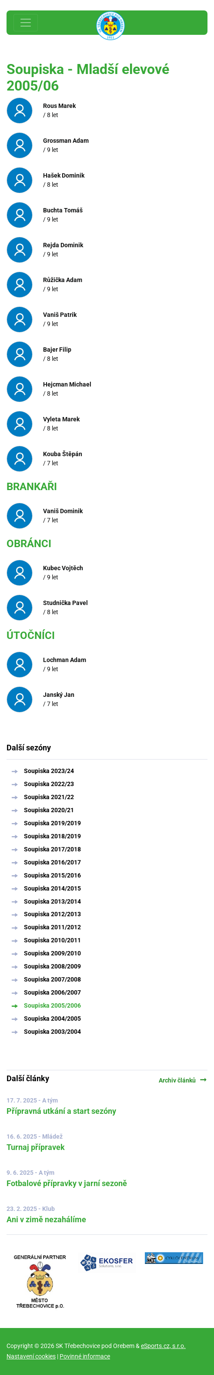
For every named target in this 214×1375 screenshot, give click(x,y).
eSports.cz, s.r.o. (163, 1345)
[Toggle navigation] (25, 22)
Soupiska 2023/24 (49, 770)
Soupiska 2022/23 (49, 783)
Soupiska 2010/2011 (52, 940)
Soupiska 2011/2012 (52, 927)
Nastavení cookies (31, 1356)
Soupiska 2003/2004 (52, 1031)
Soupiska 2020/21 (49, 810)
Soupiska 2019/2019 (52, 823)
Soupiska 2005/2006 (52, 1005)
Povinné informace (85, 1356)
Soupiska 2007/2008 (52, 979)
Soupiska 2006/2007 (52, 992)
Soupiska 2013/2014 (52, 901)
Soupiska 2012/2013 (52, 914)
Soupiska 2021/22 (49, 796)
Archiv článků (183, 1080)
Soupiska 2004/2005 (52, 1018)
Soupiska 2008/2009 (52, 966)
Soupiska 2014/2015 (52, 888)
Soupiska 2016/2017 (52, 862)
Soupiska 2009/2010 (52, 953)
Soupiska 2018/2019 (52, 836)
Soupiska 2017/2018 (52, 849)
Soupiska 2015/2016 (52, 875)
